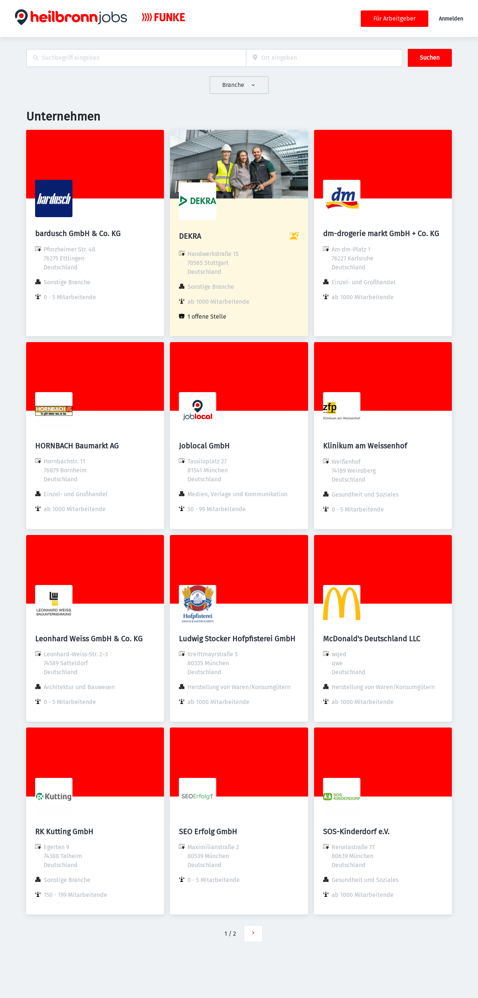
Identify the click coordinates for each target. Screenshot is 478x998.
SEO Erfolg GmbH (208, 831)
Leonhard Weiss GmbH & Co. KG (89, 638)
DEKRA (190, 236)
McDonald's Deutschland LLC (371, 638)
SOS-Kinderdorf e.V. (356, 831)
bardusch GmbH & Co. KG (78, 233)
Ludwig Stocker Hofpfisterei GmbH (237, 638)
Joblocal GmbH (204, 445)
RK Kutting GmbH (64, 831)
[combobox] (136, 58)
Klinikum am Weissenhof (365, 445)
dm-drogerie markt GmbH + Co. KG (381, 233)
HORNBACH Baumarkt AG (77, 445)
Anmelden (451, 19)
